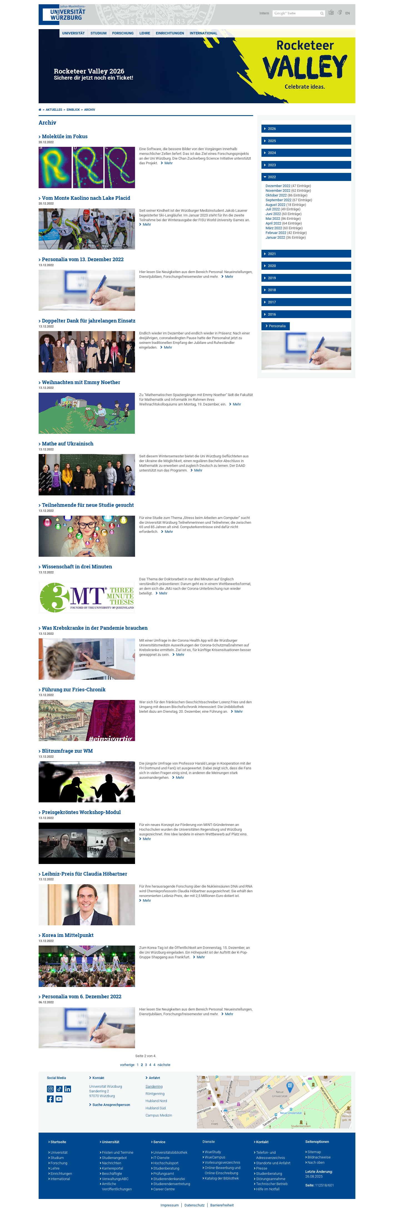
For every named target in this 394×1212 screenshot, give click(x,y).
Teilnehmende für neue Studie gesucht (88, 505)
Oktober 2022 (276, 195)
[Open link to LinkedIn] (68, 1089)
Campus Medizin (159, 1115)
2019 (272, 278)
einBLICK (73, 110)
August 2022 (275, 205)
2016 (272, 314)
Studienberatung (165, 1168)
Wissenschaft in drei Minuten (77, 566)
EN (347, 13)
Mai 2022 (273, 218)
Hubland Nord (156, 1101)
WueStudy (212, 1152)
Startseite (57, 1142)
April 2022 (273, 223)
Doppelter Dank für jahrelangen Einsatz (88, 321)
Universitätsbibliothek (169, 1152)
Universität (73, 33)
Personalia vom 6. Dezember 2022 (81, 996)
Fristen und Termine (116, 1152)
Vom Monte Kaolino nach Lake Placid (86, 198)
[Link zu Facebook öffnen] (51, 1099)
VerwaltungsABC (114, 1179)
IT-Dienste (160, 1158)
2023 (272, 165)
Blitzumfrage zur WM (67, 751)
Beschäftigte (111, 1173)
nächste (164, 1065)
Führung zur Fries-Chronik (74, 689)
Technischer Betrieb (271, 1184)
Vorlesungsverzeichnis (221, 1162)
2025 (272, 141)
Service (158, 1142)
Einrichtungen (170, 33)
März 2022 (274, 228)
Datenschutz (194, 1205)
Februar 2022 (276, 233)
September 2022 (278, 200)
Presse (260, 1168)
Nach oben (315, 1162)
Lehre (144, 33)
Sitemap (313, 1152)
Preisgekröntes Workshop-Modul (81, 812)
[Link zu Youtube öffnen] (59, 1099)
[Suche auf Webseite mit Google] (299, 13)
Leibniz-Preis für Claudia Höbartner (84, 874)
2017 (272, 302)
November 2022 (278, 190)
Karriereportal (111, 1168)
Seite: (309, 1185)
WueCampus (214, 1157)
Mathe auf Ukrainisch (67, 443)
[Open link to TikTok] (59, 1089)
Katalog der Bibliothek (221, 1178)
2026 (272, 129)
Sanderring (154, 1086)
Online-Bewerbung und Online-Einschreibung (221, 1171)
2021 (272, 254)
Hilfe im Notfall (267, 1189)
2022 (272, 177)
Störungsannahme (269, 1179)
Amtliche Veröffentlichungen (116, 1187)
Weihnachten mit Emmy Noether (81, 382)
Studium (98, 33)
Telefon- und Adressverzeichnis (269, 1155)
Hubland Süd (156, 1108)
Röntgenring (155, 1094)
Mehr (168, 163)
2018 (272, 290)
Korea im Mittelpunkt (68, 935)
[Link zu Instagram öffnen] (51, 1089)
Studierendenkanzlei (168, 1179)
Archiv (89, 110)
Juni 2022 (273, 214)
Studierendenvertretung (170, 1184)
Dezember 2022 (278, 186)
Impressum (170, 1205)
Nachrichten (110, 1163)
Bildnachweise (318, 1157)
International (203, 33)
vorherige (127, 1065)
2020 (272, 266)
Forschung (123, 33)
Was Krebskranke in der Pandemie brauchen (95, 628)
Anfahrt (154, 1078)
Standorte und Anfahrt (272, 1163)
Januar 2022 (275, 237)
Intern (264, 13)
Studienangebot (113, 1158)
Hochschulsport (164, 1163)
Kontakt (98, 1078)
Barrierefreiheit (222, 1205)
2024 (272, 153)
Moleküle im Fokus (65, 136)
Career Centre (163, 1189)
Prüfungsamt (162, 1173)
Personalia (277, 326)
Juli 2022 (273, 209)
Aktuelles (54, 110)
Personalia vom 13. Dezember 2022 (83, 259)
